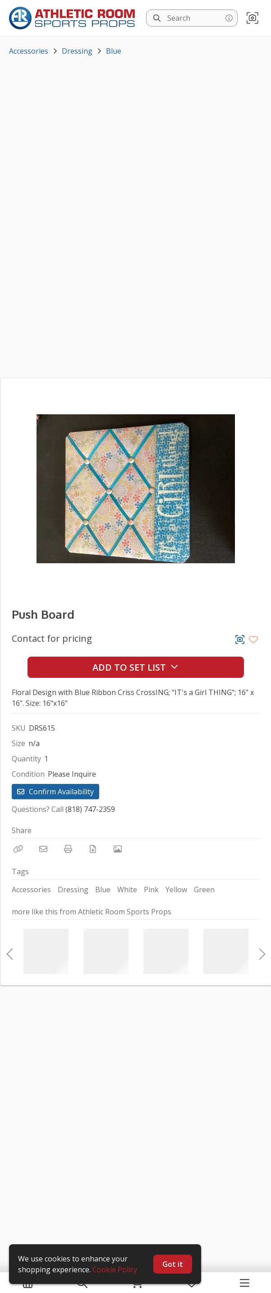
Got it (172, 1264)
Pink (151, 889)
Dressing (77, 51)
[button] (252, 18)
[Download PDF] (93, 849)
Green (204, 889)
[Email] (43, 849)
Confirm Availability (55, 792)
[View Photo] (117, 849)
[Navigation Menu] (244, 1282)
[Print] (68, 849)
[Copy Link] (18, 849)
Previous (9, 951)
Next (259, 951)
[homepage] (74, 18)
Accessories (28, 51)
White (127, 889)
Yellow (176, 889)
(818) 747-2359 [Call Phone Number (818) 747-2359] (90, 809)
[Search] (157, 18)
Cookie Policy (114, 1269)
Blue (113, 51)
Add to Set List (135, 667)
